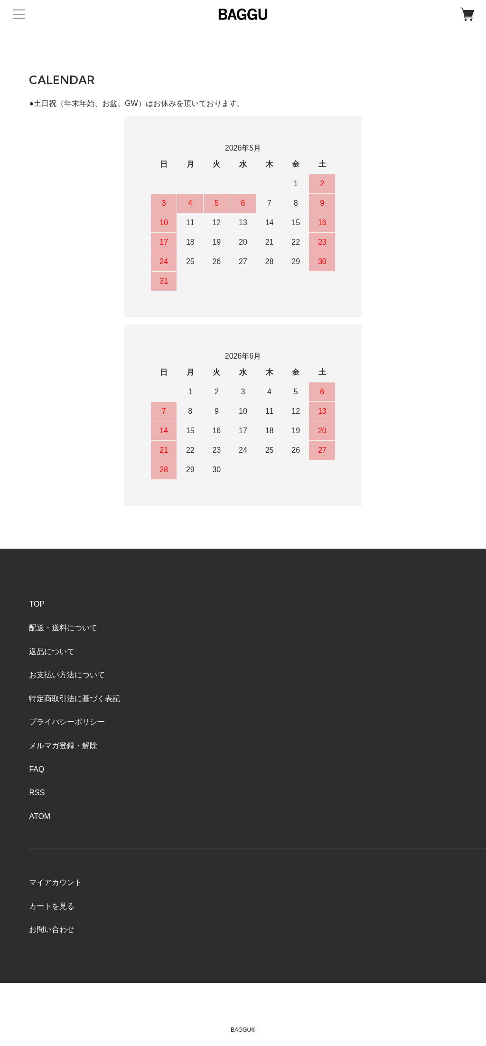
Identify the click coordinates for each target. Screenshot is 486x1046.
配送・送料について (63, 628)
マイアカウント (55, 882)
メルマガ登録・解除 (63, 746)
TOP (37, 604)
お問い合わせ (52, 929)
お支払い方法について (67, 675)
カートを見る (52, 906)
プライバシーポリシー (67, 722)
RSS (37, 793)
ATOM (39, 816)
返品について (52, 651)
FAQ (36, 769)
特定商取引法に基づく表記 (74, 698)
